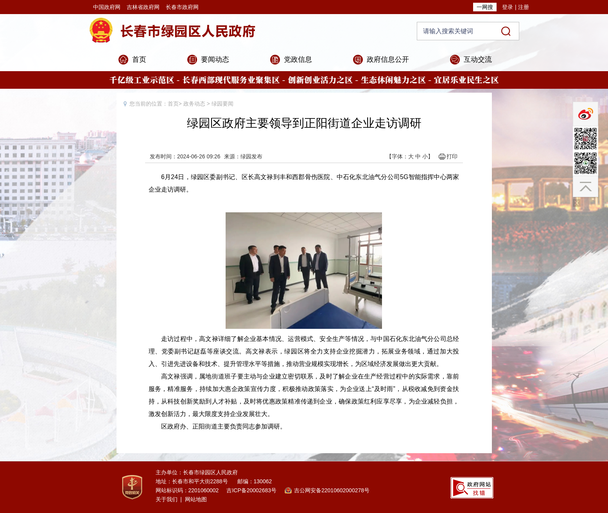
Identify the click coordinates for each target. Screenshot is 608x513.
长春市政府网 (182, 7)
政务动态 (194, 103)
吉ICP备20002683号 (251, 490)
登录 (507, 7)
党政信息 (298, 59)
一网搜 (485, 7)
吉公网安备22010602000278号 (331, 490)
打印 (452, 156)
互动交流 (478, 59)
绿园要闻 (222, 103)
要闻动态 (215, 59)
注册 (523, 7)
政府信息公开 (388, 59)
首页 (139, 59)
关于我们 (167, 499)
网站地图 (196, 499)
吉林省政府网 (143, 7)
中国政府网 (106, 7)
